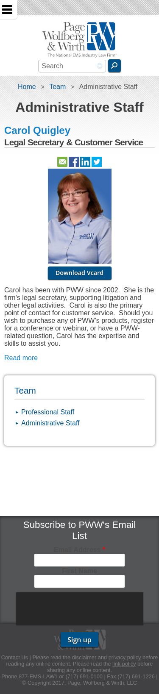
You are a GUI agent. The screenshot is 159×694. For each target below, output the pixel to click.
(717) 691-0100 (84, 676)
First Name (79, 571)
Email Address (79, 549)
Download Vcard (80, 273)
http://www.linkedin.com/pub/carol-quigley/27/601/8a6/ (85, 162)
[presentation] (80, 608)
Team (57, 86)
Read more (21, 357)
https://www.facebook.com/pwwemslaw (74, 162)
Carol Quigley (37, 130)
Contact (62, 162)
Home (27, 86)
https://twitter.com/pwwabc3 (97, 162)
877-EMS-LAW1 (38, 676)
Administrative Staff (50, 423)
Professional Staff (47, 412)
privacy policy (125, 657)
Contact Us (14, 657)
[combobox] (72, 66)
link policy (124, 664)
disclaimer (84, 657)
